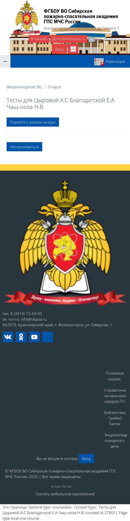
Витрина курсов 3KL (24, 86)
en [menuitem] (98, 39)
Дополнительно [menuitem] (67, 38)
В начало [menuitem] (39, 38)
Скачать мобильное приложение (65, 493)
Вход (59, 49)
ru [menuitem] (92, 39)
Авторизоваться (24, 146)
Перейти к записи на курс (33, 122)
